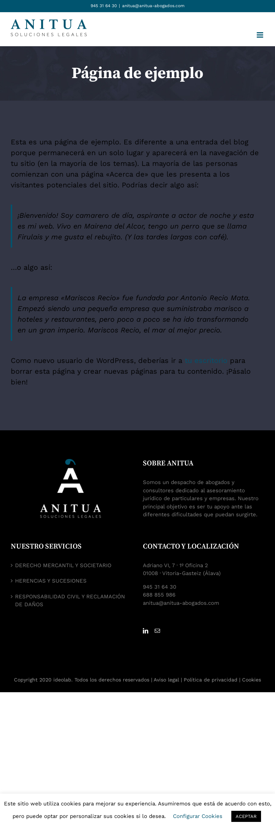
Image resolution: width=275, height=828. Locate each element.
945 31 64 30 (104, 5)
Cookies (251, 680)
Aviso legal (166, 680)
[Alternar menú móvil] (260, 35)
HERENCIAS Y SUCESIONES (51, 581)
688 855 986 (159, 595)
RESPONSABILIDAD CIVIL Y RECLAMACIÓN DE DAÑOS (70, 600)
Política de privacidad (210, 680)
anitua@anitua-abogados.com (153, 5)
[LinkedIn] (145, 630)
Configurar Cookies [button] (197, 816)
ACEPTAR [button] (246, 816)
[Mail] (157, 630)
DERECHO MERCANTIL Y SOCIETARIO (63, 565)
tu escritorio (206, 360)
